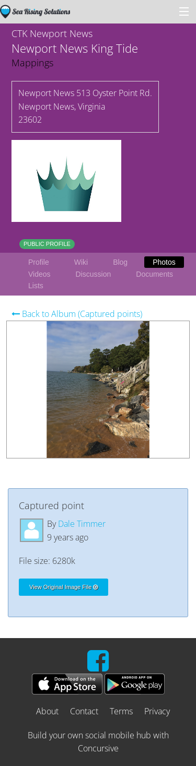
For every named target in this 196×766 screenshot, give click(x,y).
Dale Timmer (82, 523)
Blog (120, 262)
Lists (35, 285)
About (47, 711)
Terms (121, 711)
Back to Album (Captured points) (76, 314)
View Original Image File (63, 587)
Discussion (93, 274)
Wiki (81, 262)
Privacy (157, 711)
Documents (154, 274)
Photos (164, 262)
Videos (39, 274)
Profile (38, 262)
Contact (84, 711)
